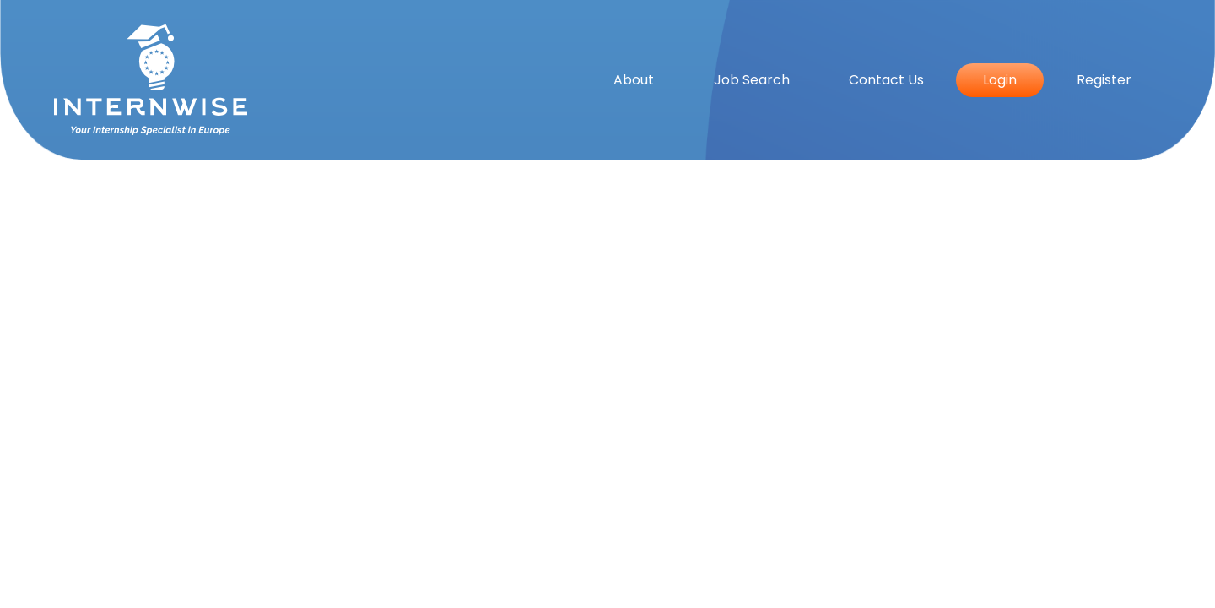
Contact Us (886, 80)
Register (1104, 80)
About (633, 80)
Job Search (752, 80)
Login (1000, 80)
